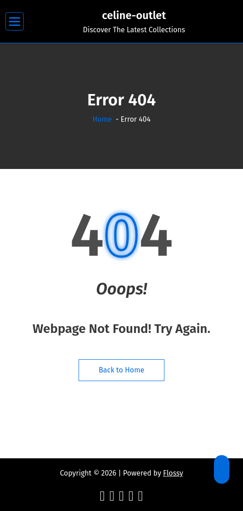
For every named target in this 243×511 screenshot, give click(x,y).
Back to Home (121, 370)
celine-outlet (134, 15)
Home (102, 119)
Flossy (173, 473)
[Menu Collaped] (14, 21)
